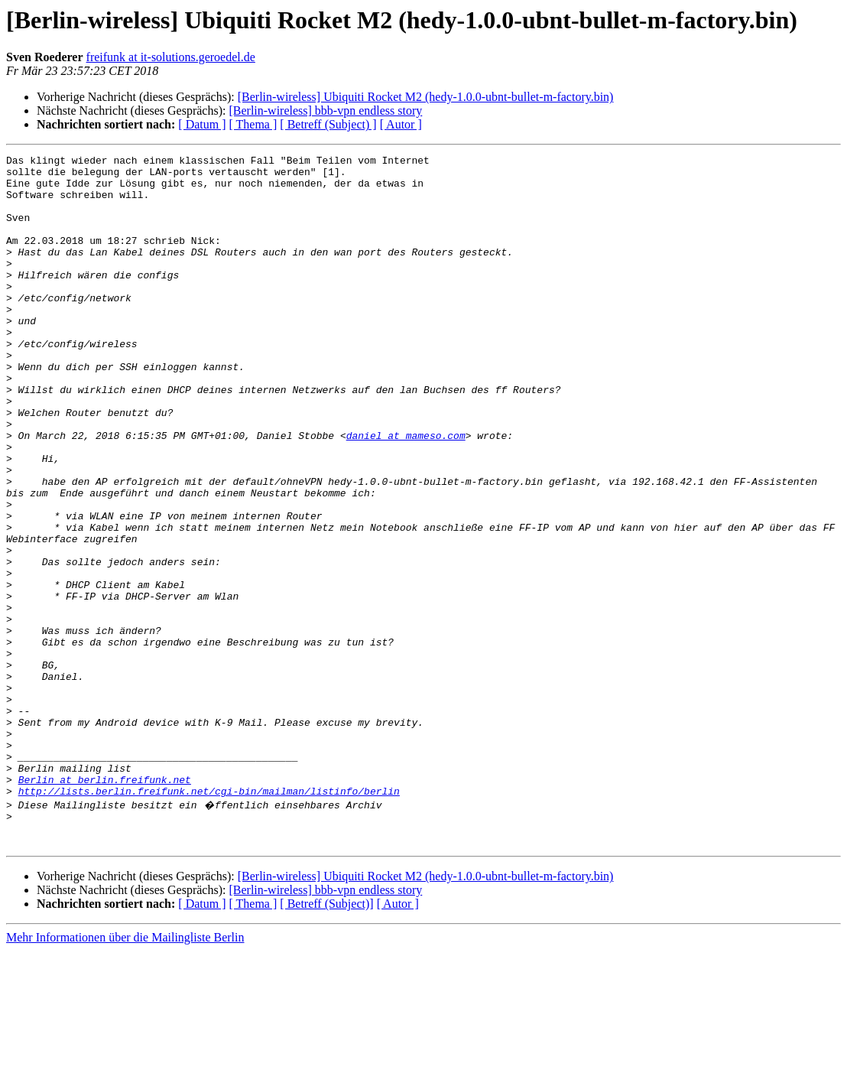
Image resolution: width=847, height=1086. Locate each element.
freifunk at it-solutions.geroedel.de (170, 56)
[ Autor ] (401, 124)
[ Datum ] (202, 124)
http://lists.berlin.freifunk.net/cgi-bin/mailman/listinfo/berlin (209, 919)
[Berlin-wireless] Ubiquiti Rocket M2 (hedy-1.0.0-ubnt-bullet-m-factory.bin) (426, 96)
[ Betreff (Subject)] (326, 1038)
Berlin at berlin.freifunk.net (104, 905)
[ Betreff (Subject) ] (328, 124)
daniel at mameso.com (406, 492)
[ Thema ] (253, 124)
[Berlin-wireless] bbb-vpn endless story (325, 110)
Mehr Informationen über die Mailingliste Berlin (125, 1072)
